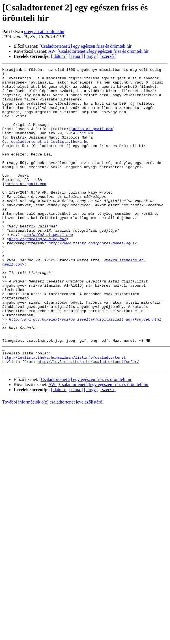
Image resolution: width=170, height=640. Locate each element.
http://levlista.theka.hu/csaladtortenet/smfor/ (88, 410)
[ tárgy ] (91, 56)
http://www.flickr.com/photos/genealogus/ (93, 273)
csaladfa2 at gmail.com (48, 263)
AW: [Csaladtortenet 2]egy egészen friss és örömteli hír (98, 51)
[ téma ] (76, 56)
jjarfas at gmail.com (90, 136)
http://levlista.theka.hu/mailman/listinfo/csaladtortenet (64, 405)
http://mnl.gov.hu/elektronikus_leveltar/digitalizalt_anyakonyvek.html (85, 359)
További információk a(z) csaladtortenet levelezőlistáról (53, 452)
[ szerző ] (108, 56)
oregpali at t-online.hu (44, 31)
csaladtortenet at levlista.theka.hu (49, 151)
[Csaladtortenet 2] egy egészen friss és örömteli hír (86, 46)
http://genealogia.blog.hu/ (37, 268)
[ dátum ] (59, 56)
